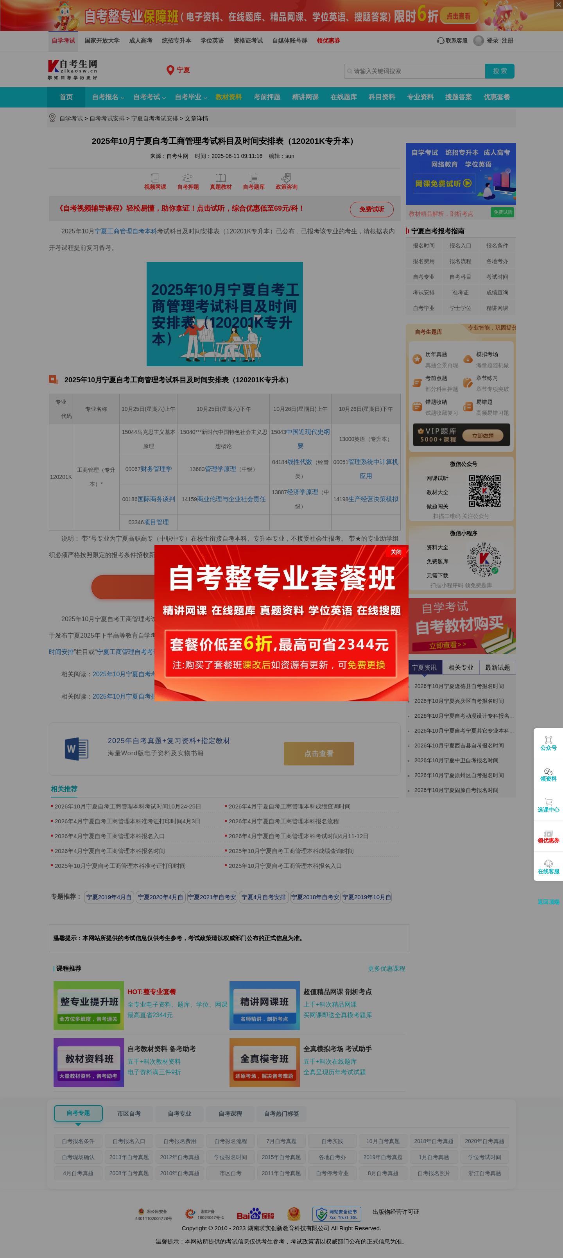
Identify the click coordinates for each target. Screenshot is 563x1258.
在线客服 (548, 871)
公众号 (548, 748)
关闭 (396, 552)
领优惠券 (548, 840)
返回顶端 (548, 902)
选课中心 (548, 809)
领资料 (548, 779)
